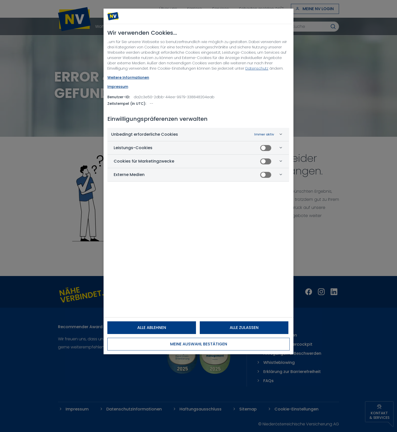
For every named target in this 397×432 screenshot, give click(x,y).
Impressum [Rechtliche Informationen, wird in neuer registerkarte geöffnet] (117, 86)
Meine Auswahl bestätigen (198, 344)
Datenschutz (256, 68)
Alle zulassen (244, 327)
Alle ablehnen (151, 327)
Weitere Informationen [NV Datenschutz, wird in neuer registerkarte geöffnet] (128, 77)
